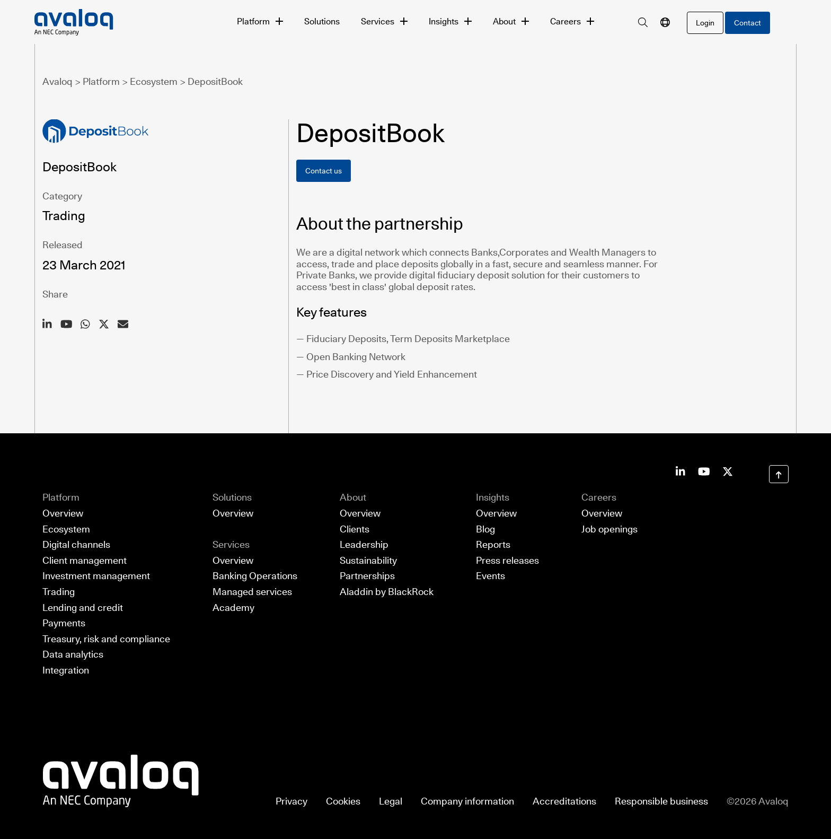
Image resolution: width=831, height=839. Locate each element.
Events (490, 576)
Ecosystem (66, 529)
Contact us (323, 171)
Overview (62, 513)
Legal (390, 801)
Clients (354, 529)
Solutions (322, 21)
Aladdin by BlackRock (387, 592)
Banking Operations (255, 576)
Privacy (291, 801)
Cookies (343, 801)
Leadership (364, 544)
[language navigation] (665, 22)
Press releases (507, 560)
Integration (65, 670)
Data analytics (72, 654)
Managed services (252, 592)
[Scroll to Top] (779, 475)
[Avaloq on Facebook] (727, 471)
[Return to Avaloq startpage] (121, 779)
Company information (467, 801)
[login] (705, 23)
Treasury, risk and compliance (106, 638)
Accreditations (564, 801)
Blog (485, 529)
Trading (58, 592)
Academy (233, 607)
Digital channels (76, 544)
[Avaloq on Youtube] (704, 471)
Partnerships (367, 576)
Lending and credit (82, 607)
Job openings (609, 529)
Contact (747, 23)
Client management (84, 560)
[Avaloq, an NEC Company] (130, 22)
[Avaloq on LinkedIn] (680, 471)
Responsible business (661, 801)
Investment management (96, 576)
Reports (493, 544)
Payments (63, 623)
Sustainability (368, 560)
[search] (643, 22)
